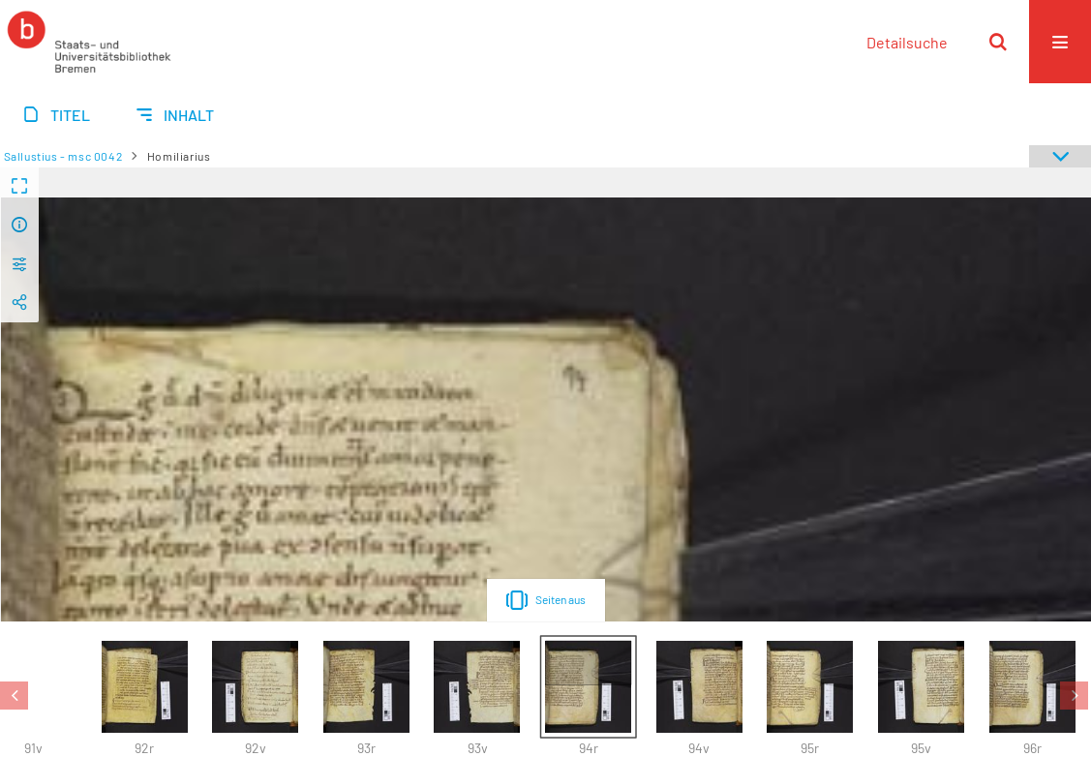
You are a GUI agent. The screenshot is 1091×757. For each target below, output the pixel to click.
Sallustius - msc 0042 (63, 156)
